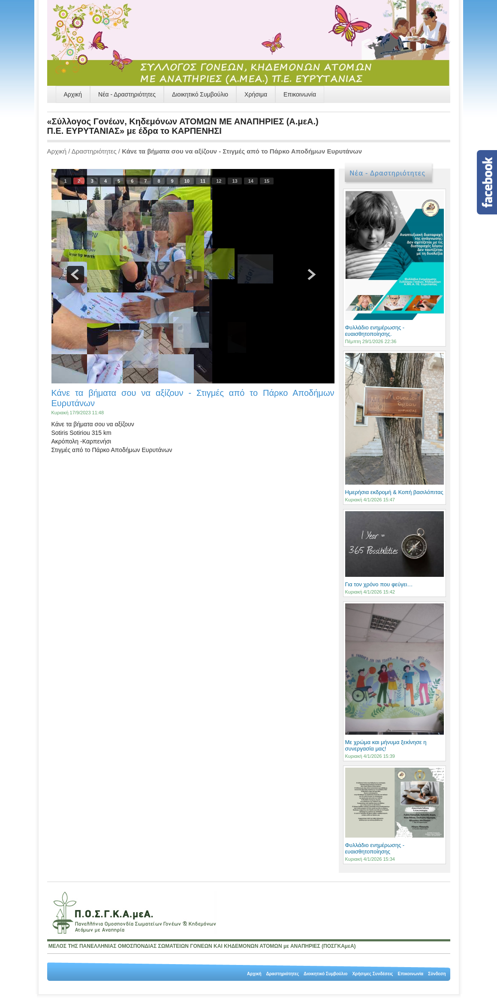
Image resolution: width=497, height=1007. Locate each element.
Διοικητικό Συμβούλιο (200, 94)
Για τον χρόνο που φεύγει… (379, 584)
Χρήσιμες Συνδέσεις (372, 973)
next (310, 274)
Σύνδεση (437, 973)
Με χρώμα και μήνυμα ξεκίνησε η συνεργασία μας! (386, 745)
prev (75, 274)
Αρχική (73, 94)
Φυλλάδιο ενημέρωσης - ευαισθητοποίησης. (375, 330)
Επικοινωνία (299, 94)
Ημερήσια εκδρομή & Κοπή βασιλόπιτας (394, 492)
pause (193, 274)
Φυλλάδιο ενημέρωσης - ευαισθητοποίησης (375, 848)
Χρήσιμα (255, 94)
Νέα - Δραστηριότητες (127, 94)
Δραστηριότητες (94, 151)
